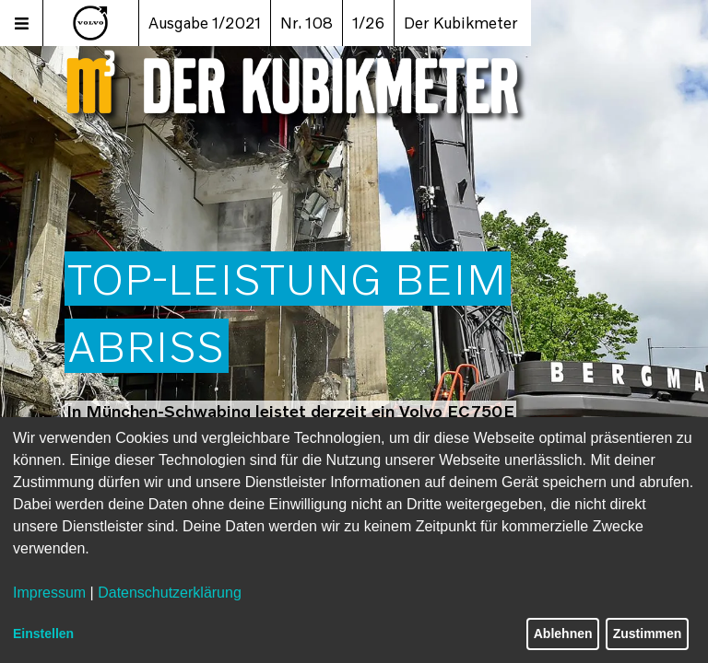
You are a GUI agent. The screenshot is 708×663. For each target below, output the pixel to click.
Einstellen (43, 633)
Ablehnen (563, 633)
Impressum (49, 592)
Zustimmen (647, 633)
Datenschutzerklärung (170, 592)
